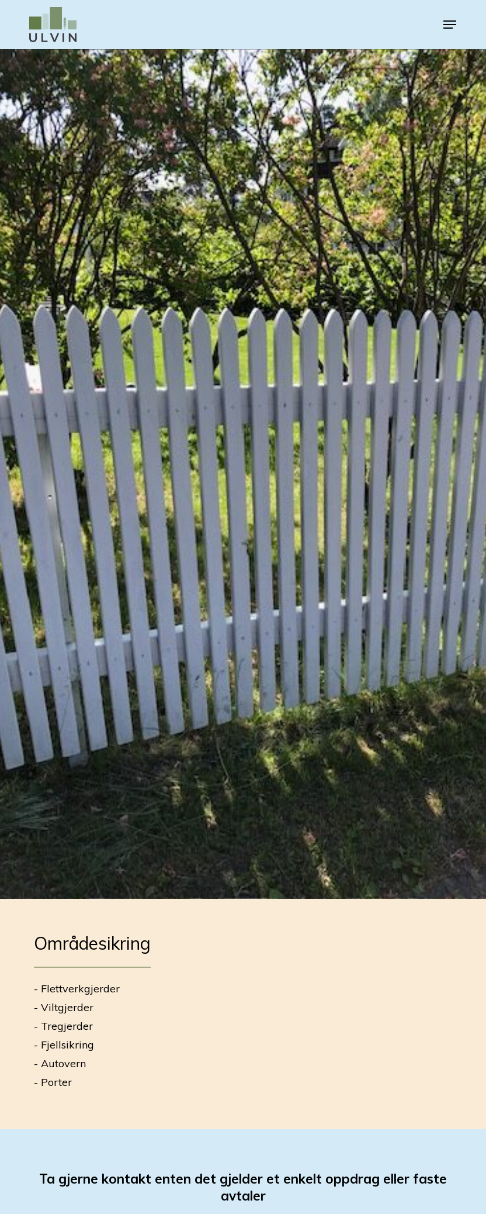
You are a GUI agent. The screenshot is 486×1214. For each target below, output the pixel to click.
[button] (449, 24)
